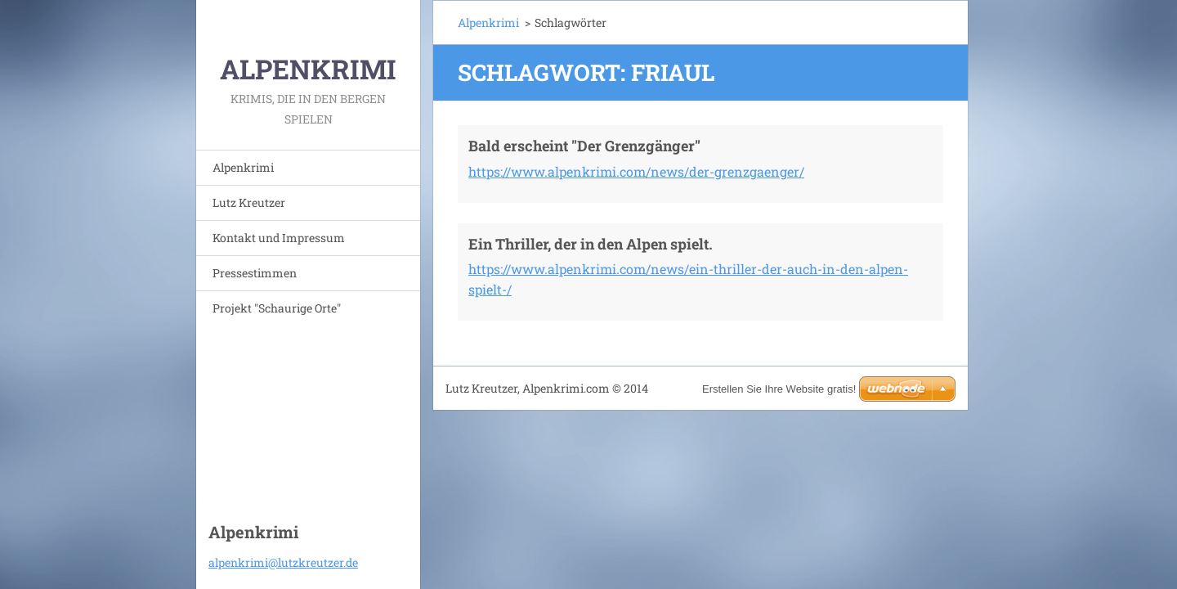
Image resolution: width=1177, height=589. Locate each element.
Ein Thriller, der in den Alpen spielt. (590, 244)
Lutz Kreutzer (249, 202)
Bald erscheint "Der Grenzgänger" (584, 145)
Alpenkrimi (243, 167)
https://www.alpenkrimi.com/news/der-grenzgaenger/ (636, 171)
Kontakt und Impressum (279, 237)
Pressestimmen (255, 273)
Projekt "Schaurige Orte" (277, 308)
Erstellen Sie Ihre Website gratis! (779, 389)
